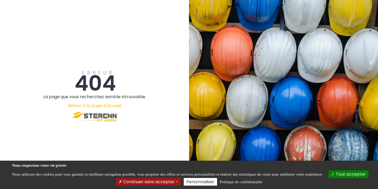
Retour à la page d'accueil (94, 106)
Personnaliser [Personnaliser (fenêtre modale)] (200, 182)
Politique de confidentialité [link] (241, 182)
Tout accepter (348, 174)
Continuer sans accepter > (148, 182)
